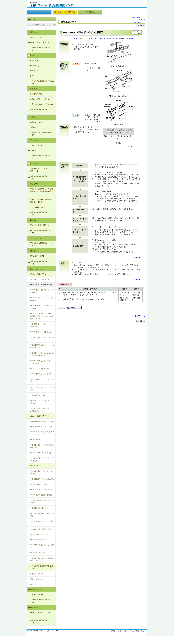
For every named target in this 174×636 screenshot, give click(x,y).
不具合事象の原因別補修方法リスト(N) (42, 134)
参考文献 (130, 38)
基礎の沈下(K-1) (36, 37)
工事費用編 (90, 12)
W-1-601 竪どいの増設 (37, 395)
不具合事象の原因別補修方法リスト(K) (42, 49)
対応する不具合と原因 (89, 38)
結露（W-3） (34, 466)
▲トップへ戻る (139, 316)
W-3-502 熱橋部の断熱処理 (39, 534)
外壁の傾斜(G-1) (36, 94)
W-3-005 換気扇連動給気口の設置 (41, 495)
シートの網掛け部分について (137, 22)
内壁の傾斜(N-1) (36, 122)
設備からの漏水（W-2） (38, 416)
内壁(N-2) (33, 127)
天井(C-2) (33, 150)
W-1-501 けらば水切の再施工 (39, 279)
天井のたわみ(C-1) (36, 145)
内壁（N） (34, 117)
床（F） (33, 55)
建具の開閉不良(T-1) (37, 256)
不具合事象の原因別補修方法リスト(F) (42, 82)
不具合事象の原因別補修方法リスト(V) (42, 231)
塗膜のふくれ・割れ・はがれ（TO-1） (40, 614)
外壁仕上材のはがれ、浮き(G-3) (41, 104)
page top (130, 146)
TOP (39, 12)
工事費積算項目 (70, 308)
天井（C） (34, 140)
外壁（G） (34, 89)
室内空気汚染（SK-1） (38, 594)
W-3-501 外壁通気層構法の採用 (40, 529)
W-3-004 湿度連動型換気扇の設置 (41, 489)
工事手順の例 (113, 38)
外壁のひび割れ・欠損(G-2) (40, 99)
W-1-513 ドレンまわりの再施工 (40, 369)
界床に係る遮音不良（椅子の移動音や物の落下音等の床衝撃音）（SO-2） (42, 191)
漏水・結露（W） (36, 269)
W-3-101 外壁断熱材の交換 (39, 508)
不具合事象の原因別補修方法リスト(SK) (42, 601)
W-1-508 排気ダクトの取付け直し (41, 332)
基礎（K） (34, 32)
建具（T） (33, 251)
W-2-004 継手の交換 (37, 440)
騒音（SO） (34, 184)
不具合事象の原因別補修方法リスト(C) (42, 157)
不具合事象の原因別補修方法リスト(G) (42, 110)
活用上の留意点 (141, 19)
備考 (122, 38)
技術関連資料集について (138, 17)
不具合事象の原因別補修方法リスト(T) (42, 262)
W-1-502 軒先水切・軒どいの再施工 (42, 285)
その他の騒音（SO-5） (38, 207)
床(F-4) (32, 76)
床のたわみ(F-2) (35, 66)
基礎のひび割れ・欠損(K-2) (39, 42)
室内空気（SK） (36, 589)
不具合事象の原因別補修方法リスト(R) (42, 177)
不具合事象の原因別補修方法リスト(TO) (42, 621)
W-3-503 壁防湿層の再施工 (39, 540)
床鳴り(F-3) (34, 71)
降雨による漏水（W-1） (38, 274)
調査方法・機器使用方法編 (64, 12)
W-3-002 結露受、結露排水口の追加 (42, 479)
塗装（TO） (34, 607)
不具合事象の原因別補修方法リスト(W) (42, 567)
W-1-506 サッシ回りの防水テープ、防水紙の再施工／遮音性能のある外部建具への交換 (42, 316)
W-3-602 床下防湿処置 (37, 553)
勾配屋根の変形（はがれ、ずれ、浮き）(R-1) (42, 170)
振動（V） (34, 220)
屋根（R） (34, 163)
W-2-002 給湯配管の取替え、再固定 (42, 426)
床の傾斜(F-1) (35, 60)
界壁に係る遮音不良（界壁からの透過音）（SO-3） (42, 200)
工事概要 (75, 38)
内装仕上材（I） (36, 238)
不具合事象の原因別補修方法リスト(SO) (42, 213)
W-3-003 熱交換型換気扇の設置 (40, 484)
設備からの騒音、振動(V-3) (39, 225)
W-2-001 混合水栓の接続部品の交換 (42, 421)
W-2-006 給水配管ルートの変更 (40, 453)
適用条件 (102, 38)
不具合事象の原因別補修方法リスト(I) (42, 244)
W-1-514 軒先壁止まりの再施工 (40, 374)
